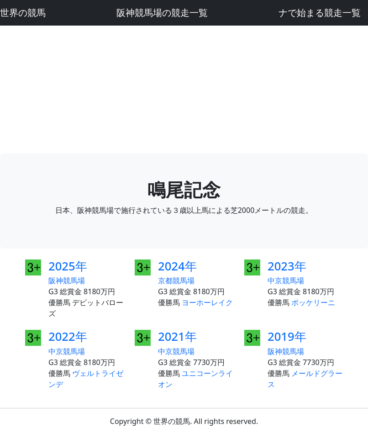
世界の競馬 (23, 12)
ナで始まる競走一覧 (320, 12)
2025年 (67, 266)
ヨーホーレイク (207, 302)
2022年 (67, 336)
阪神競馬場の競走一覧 (162, 12)
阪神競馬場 (66, 280)
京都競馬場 (176, 280)
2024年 (177, 266)
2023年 (287, 266)
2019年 (287, 336)
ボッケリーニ (313, 302)
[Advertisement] (184, 89)
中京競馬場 (286, 280)
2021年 (177, 336)
